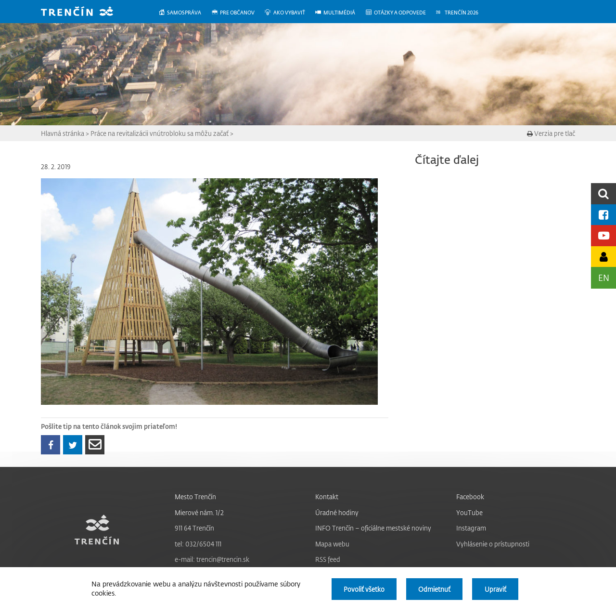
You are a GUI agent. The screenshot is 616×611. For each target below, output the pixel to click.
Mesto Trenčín (195, 496)
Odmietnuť (434, 589)
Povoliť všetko (364, 589)
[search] (603, 193)
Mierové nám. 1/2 (199, 512)
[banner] (84, 12)
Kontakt (326, 496)
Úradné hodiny (337, 512)
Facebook (470, 496)
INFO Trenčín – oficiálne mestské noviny (373, 528)
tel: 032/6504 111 (198, 544)
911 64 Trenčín (194, 528)
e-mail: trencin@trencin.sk (212, 559)
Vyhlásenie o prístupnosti (492, 544)
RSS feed (327, 559)
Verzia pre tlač (551, 133)
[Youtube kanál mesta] (603, 235)
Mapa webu (332, 544)
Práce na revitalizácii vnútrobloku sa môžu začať (159, 133)
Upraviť (495, 589)
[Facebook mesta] (603, 214)
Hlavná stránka (62, 133)
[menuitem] (184, 12)
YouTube (469, 512)
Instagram (471, 528)
